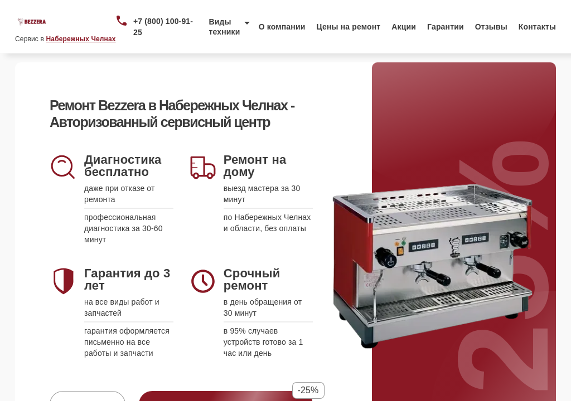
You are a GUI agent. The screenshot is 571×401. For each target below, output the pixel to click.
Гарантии (445, 26)
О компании (282, 26)
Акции (403, 26)
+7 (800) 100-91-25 (163, 27)
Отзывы (491, 26)
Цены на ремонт (348, 26)
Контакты (537, 26)
